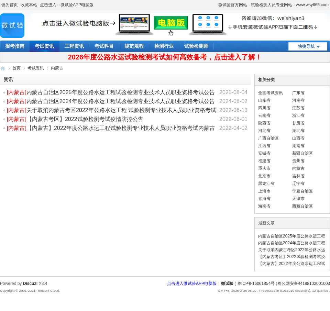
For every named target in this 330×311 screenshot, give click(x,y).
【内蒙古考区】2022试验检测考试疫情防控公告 (84, 119)
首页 (16, 68)
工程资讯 (74, 46)
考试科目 (104, 46)
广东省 (298, 92)
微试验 (3, 68)
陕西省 (264, 123)
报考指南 (14, 46)
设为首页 (9, 4)
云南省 (264, 115)
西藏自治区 (302, 206)
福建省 (264, 160)
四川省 (264, 107)
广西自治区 (268, 138)
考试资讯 (44, 46)
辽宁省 (298, 183)
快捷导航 (306, 46)
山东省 (264, 100)
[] (16, 92)
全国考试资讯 (270, 92)
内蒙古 (16, 92)
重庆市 (264, 168)
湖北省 (298, 130)
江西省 (264, 145)
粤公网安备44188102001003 (303, 283)
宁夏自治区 (302, 191)
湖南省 (298, 145)
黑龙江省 (266, 183)
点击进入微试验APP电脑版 (192, 283)
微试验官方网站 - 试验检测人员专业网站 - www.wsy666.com (273, 4)
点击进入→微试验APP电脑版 (67, 4)
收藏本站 (29, 4)
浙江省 (298, 115)
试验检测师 (196, 46)
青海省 (264, 198)
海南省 (264, 206)
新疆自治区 (302, 153)
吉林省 (298, 176)
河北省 (264, 130)
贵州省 (298, 160)
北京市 (264, 176)
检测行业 (164, 46)
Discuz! (30, 283)
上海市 (264, 191)
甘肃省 (298, 123)
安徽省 (264, 153)
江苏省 (298, 107)
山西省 (298, 138)
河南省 (298, 100)
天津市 (298, 198)
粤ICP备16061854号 (256, 283)
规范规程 (134, 46)
